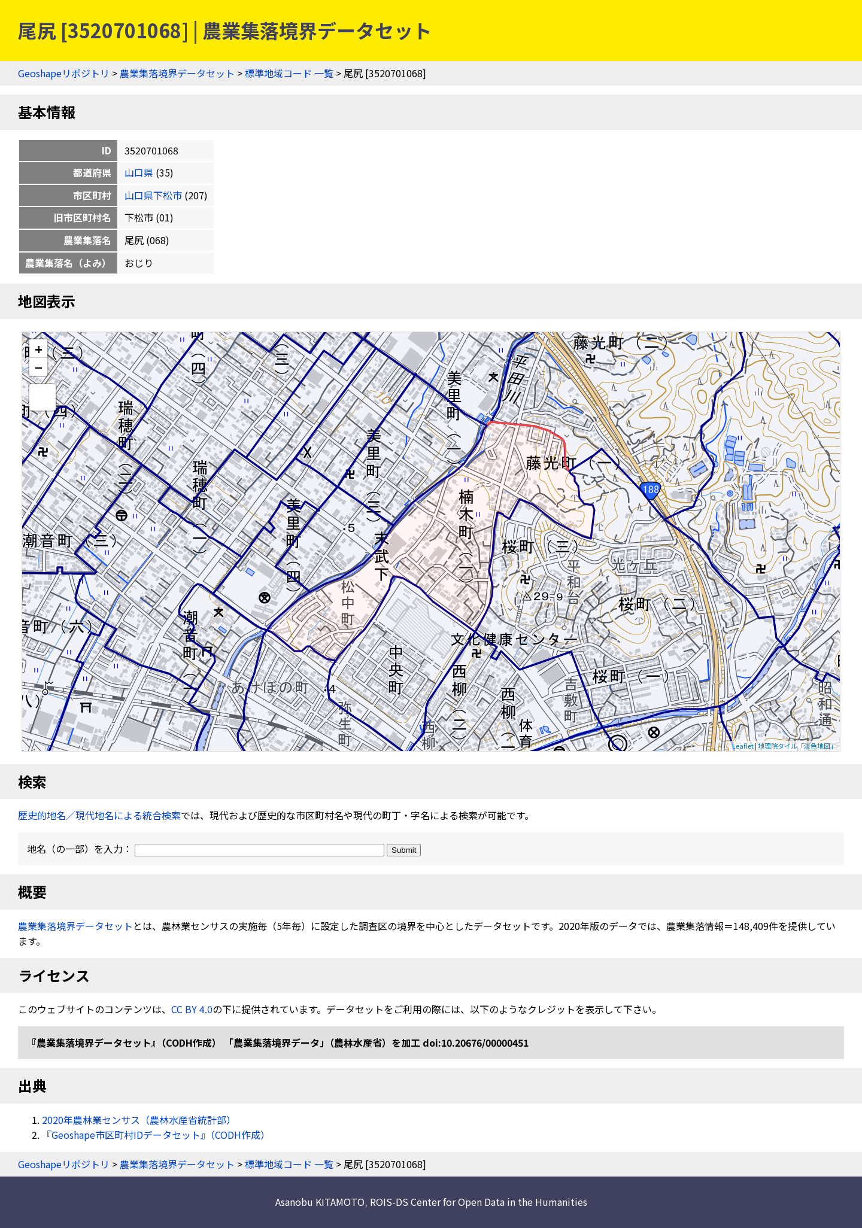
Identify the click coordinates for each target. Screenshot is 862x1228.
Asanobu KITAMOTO (320, 1201)
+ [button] (39, 348)
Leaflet (743, 745)
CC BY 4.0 (192, 1009)
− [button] (39, 367)
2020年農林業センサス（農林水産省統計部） (139, 1120)
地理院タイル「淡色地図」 (797, 745)
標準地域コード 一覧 (289, 73)
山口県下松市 (153, 195)
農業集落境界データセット (177, 73)
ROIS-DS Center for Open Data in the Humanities (478, 1201)
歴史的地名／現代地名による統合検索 (99, 815)
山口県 (139, 172)
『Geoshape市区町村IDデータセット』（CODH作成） (156, 1134)
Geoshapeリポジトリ (64, 73)
